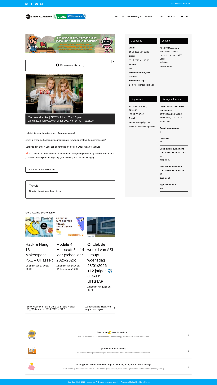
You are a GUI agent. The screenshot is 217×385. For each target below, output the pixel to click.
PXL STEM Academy (169, 48)
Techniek (150, 85)
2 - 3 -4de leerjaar (137, 85)
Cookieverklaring (143, 382)
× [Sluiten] (113, 61)
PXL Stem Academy (138, 106)
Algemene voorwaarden (109, 382)
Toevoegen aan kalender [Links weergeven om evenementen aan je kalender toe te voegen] (42, 170)
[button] (187, 16)
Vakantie (133, 76)
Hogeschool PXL (92, 382)
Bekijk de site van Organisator (142, 126)
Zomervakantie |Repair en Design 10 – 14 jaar (97, 308)
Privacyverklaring (128, 382)
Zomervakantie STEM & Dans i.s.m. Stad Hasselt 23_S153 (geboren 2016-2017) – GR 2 (51, 308)
